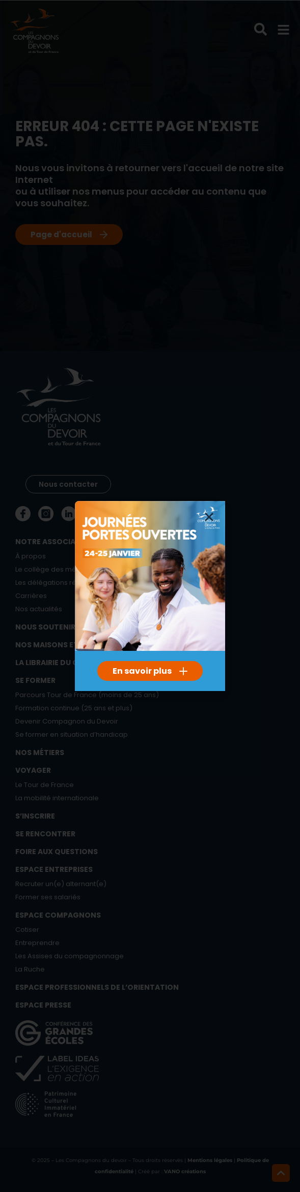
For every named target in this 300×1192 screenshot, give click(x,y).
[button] (209, 517)
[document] (150, 596)
